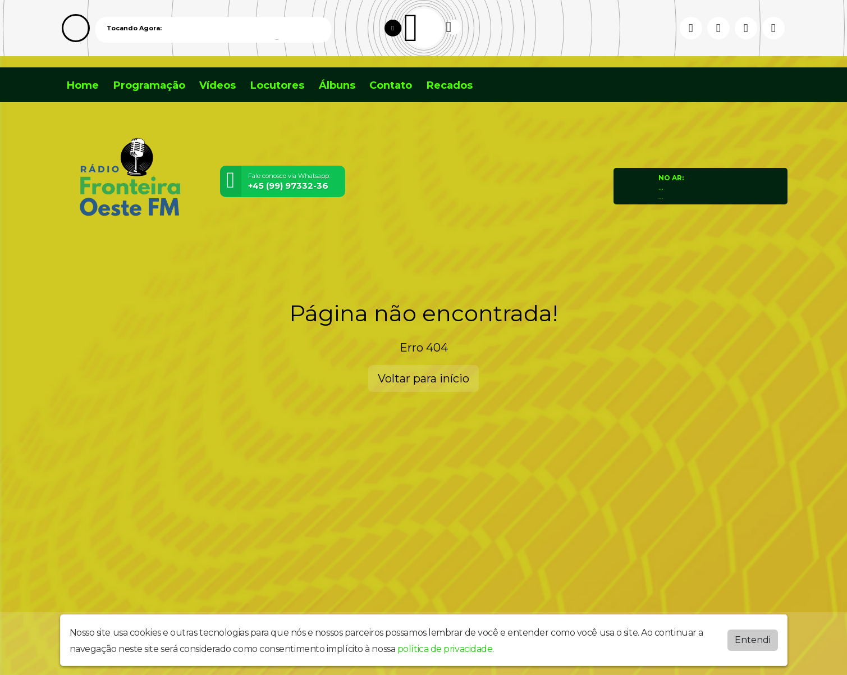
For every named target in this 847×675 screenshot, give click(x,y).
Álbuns (337, 85)
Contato (390, 85)
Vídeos (217, 85)
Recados (450, 85)
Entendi (753, 640)
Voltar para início (423, 378)
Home (83, 85)
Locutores (277, 85)
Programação (149, 85)
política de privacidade (445, 649)
